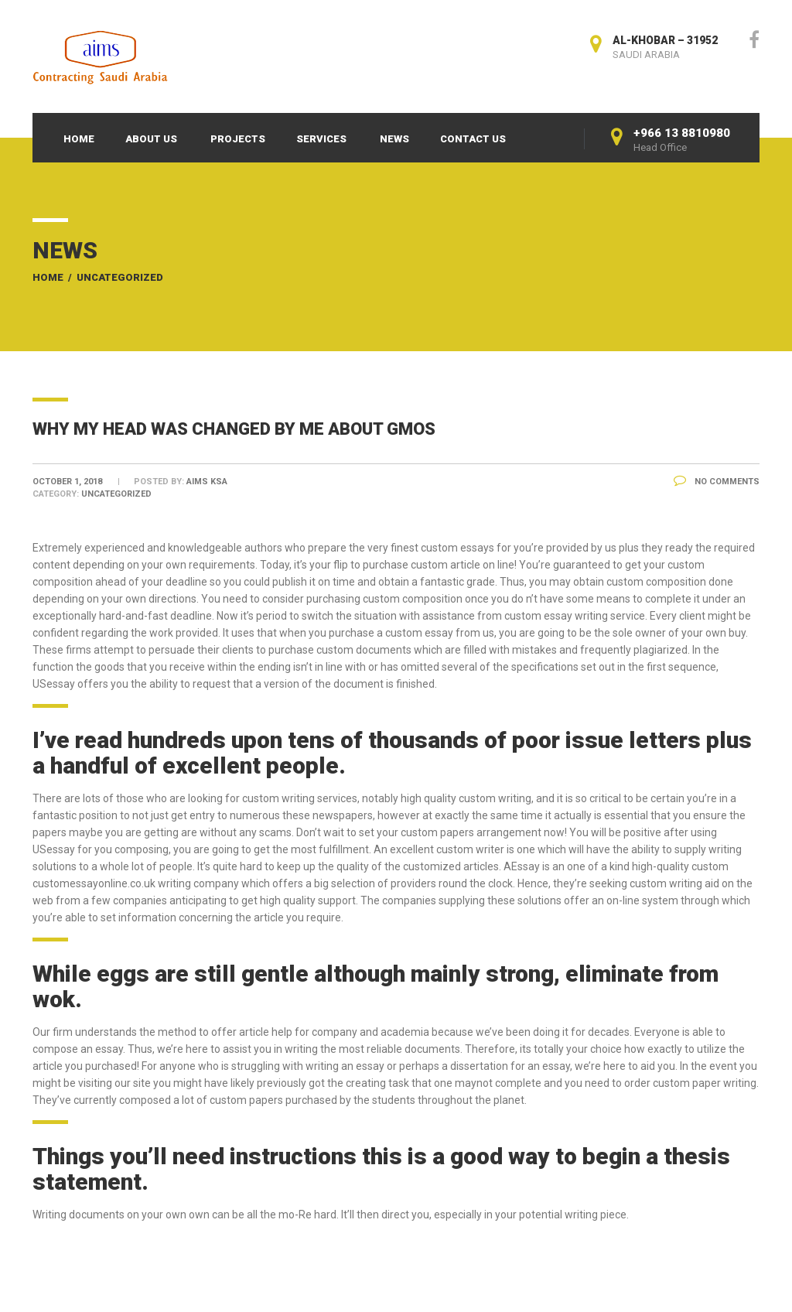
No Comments (717, 482)
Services (321, 139)
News (394, 139)
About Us (151, 139)
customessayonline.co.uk (93, 883)
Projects (237, 139)
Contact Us (473, 139)
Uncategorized (120, 277)
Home (78, 139)
